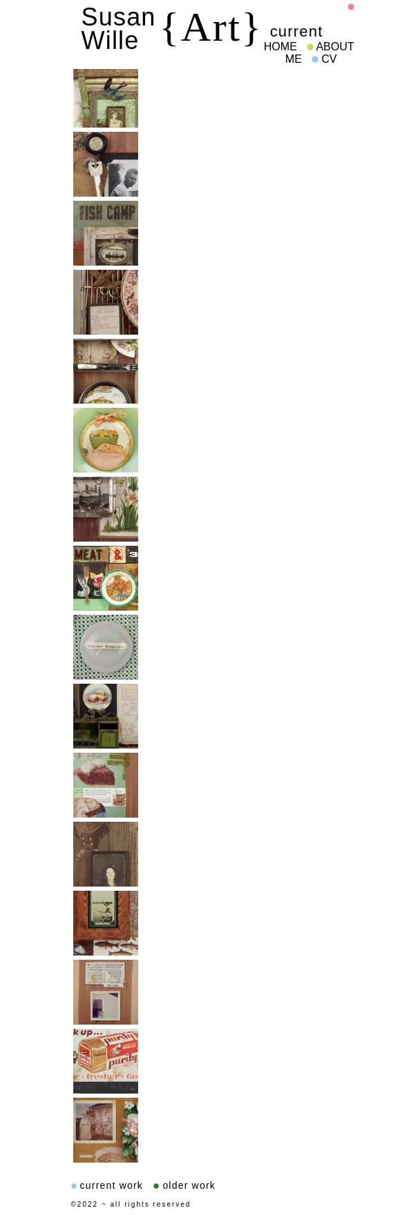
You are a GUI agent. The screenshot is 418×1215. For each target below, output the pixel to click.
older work (184, 1185)
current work (107, 1185)
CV (324, 59)
